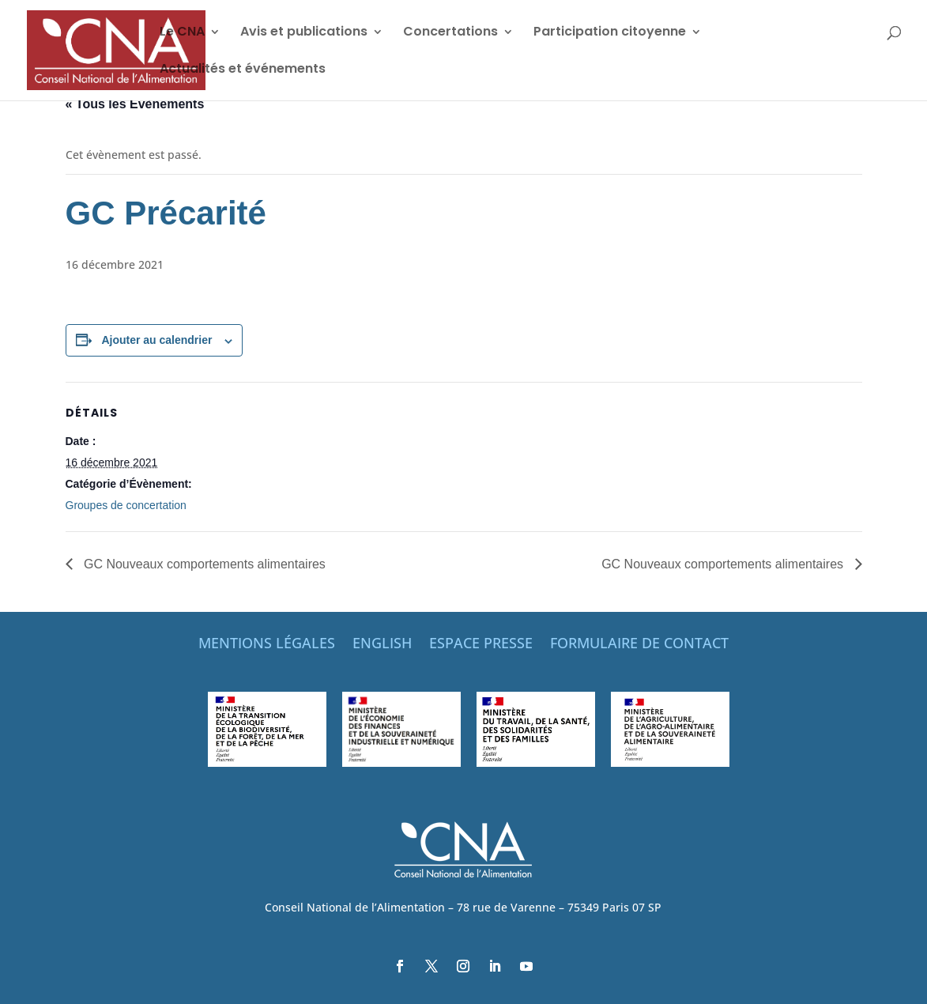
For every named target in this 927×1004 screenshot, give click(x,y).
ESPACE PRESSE (481, 644)
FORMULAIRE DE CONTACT (639, 644)
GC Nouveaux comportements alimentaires (203, 564)
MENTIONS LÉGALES (266, 644)
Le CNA (182, 33)
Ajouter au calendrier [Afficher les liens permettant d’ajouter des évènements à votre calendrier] (156, 340)
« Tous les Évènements (135, 104)
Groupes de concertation (126, 505)
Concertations (450, 33)
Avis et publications (303, 33)
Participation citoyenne (609, 33)
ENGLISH (382, 644)
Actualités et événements (243, 70)
